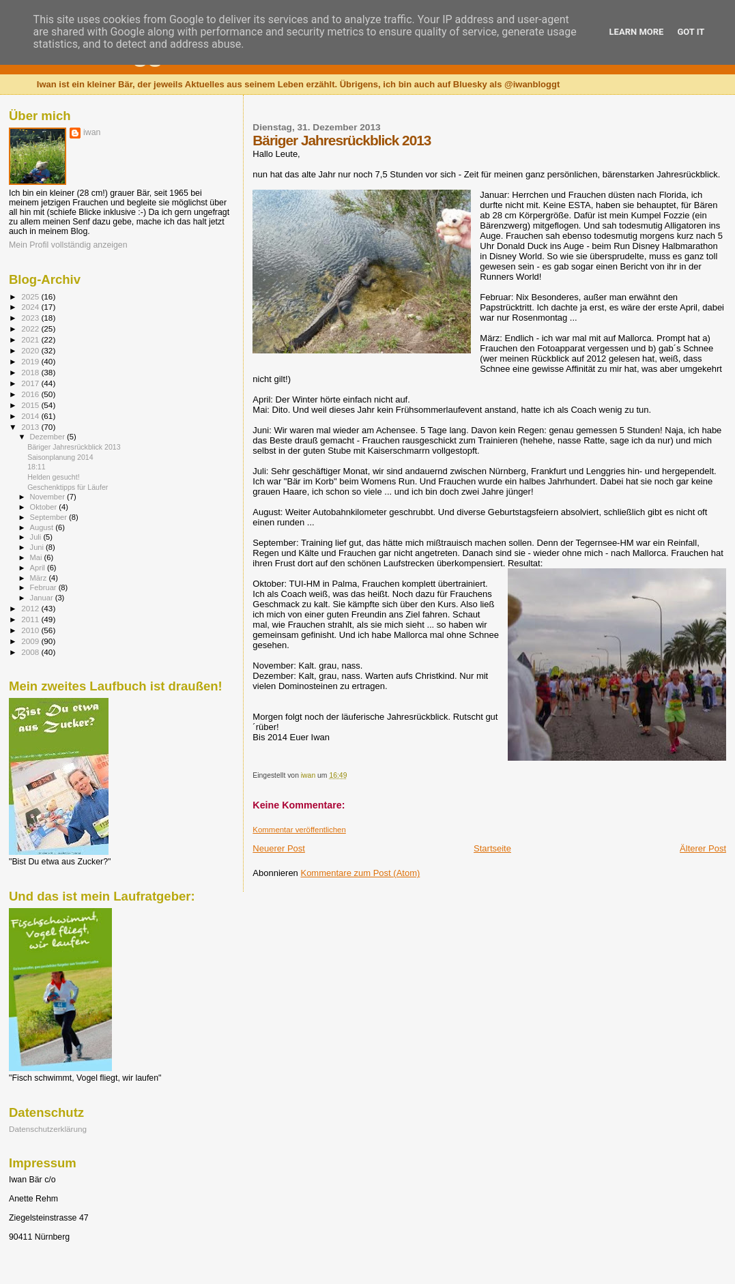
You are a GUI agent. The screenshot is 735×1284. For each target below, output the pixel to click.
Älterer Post (703, 848)
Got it (690, 32)
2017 (31, 383)
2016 (31, 394)
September (50, 517)
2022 (31, 328)
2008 (31, 651)
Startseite (492, 848)
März (39, 578)
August (43, 527)
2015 (31, 404)
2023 (31, 317)
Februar (44, 587)
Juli (37, 537)
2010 (31, 630)
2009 (31, 641)
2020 (31, 350)
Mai (37, 557)
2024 (31, 306)
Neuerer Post (279, 848)
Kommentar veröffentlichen (299, 830)
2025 (31, 296)
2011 (31, 619)
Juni (38, 547)
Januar (42, 598)
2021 (31, 339)
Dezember (48, 437)
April (38, 568)
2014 (31, 415)
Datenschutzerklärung (48, 1128)
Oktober (44, 507)
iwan (91, 132)
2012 (31, 608)
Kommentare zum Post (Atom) (360, 873)
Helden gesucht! (53, 477)
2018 (31, 372)
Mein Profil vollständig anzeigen (68, 245)
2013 (31, 426)
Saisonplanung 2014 (60, 457)
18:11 (36, 467)
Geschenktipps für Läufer (67, 487)
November (48, 497)
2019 (31, 361)
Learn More (636, 32)
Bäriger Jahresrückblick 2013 (73, 447)
